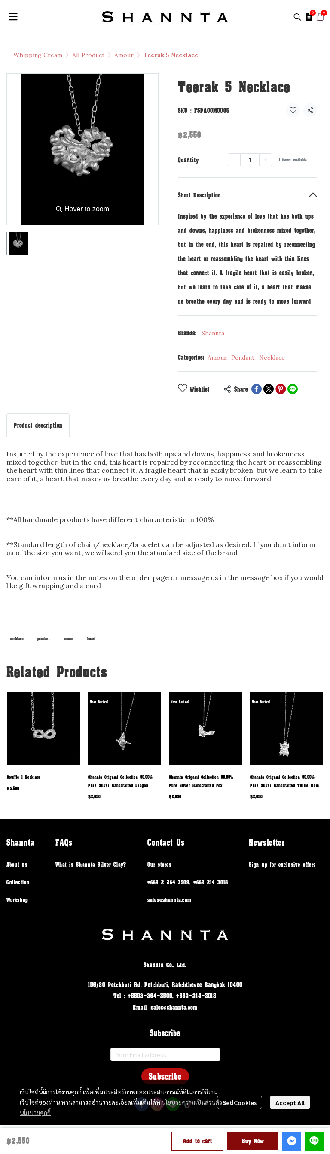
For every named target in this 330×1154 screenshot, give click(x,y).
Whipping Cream (37, 55)
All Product (88, 55)
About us (17, 864)
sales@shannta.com (169, 899)
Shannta (213, 333)
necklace (17, 638)
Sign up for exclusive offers (282, 864)
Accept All (290, 1102)
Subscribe (165, 1076)
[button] (297, 17)
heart (91, 638)
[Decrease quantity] (234, 160)
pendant (43, 638)
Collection (18, 882)
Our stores (159, 864)
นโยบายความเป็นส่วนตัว (192, 1102)
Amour (124, 55)
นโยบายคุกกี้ (35, 1112)
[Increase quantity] (266, 160)
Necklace (272, 357)
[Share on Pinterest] (280, 389)
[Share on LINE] (292, 389)
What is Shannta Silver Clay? (90, 864)
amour (68, 638)
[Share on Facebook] (256, 389)
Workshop (17, 899)
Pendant (243, 357)
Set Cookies (240, 1102)
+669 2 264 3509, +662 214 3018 (187, 882)
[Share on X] (268, 389)
